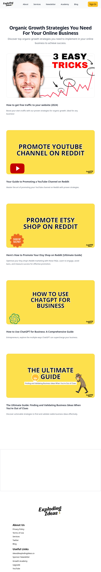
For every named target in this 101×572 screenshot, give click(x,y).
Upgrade (16, 565)
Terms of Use (18, 533)
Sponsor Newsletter (21, 557)
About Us (19, 525)
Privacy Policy (18, 529)
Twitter (16, 540)
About (25, 4)
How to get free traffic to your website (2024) (32, 105)
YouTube (16, 568)
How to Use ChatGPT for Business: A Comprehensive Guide (40, 331)
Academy (65, 4)
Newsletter (50, 4)
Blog (76, 4)
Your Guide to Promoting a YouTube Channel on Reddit (37, 181)
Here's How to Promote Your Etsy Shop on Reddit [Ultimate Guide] (44, 255)
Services (37, 4)
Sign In (92, 4)
